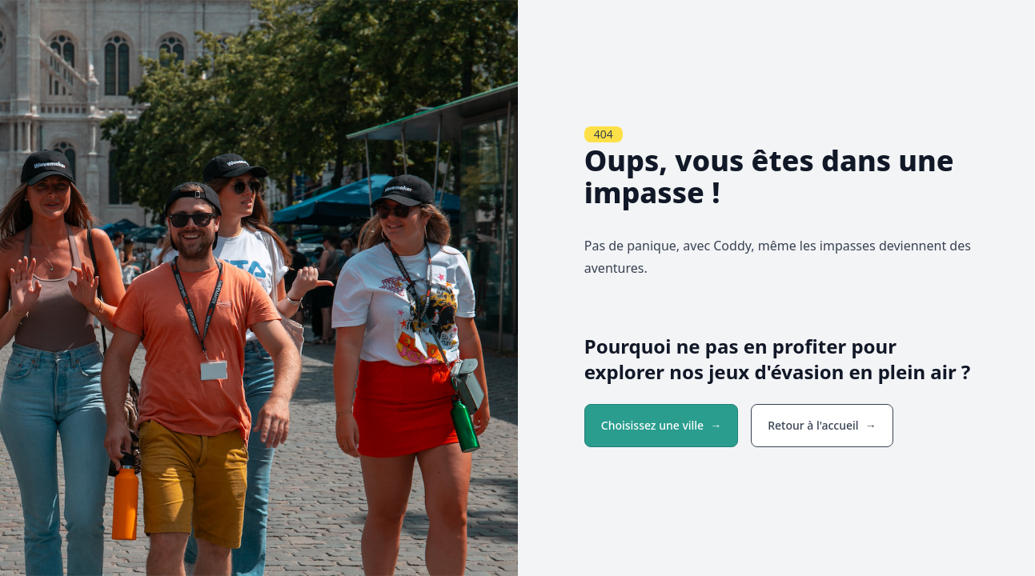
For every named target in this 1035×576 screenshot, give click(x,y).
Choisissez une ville (652, 425)
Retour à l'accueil (813, 425)
